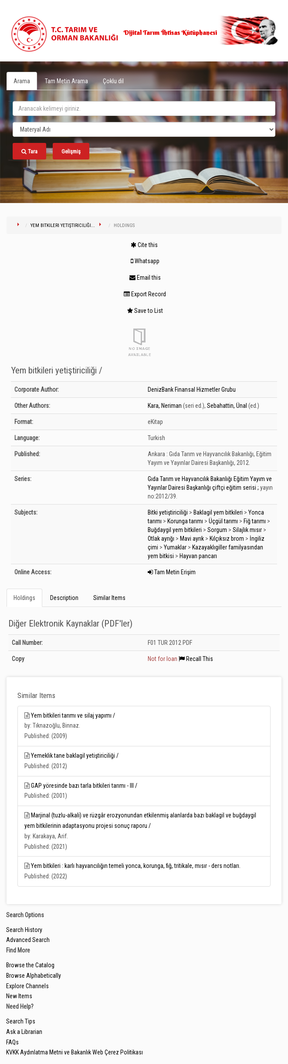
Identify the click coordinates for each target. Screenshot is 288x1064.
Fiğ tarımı (255, 521)
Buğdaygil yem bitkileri (175, 529)
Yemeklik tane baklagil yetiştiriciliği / (75, 755)
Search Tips (20, 1021)
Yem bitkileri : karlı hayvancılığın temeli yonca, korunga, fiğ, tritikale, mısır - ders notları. (136, 865)
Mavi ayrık (192, 538)
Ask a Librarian (24, 1031)
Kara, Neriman (165, 405)
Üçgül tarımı (223, 521)
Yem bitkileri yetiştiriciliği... (62, 225)
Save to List (145, 310)
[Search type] (144, 129)
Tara (29, 151)
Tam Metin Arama (66, 81)
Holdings (24, 597)
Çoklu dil (113, 81)
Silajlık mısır (247, 529)
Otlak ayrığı (161, 538)
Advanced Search (28, 939)
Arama (22, 81)
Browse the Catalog (30, 965)
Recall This (196, 658)
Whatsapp (145, 261)
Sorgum (217, 529)
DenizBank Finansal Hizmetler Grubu (192, 389)
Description (64, 597)
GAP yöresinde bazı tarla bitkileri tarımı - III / (84, 785)
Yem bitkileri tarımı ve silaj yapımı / (73, 715)
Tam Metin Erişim (172, 572)
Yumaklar (175, 547)
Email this (145, 277)
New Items (19, 996)
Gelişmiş (71, 151)
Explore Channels (27, 986)
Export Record (145, 294)
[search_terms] (144, 108)
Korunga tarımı (185, 521)
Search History (24, 929)
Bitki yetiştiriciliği (168, 512)
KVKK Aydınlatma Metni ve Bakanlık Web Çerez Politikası (74, 1052)
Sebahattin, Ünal (227, 405)
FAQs (12, 1042)
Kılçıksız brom (227, 538)
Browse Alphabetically (33, 975)
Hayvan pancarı (198, 555)
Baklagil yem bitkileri (218, 512)
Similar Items (109, 597)
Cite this (144, 244)
